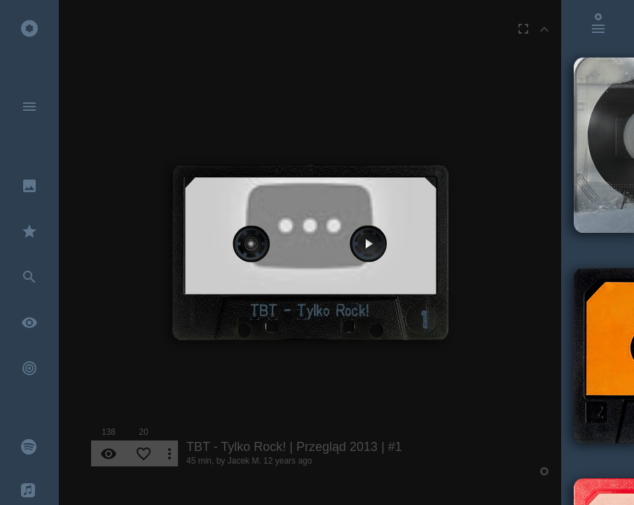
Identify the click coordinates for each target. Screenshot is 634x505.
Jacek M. (244, 461)
